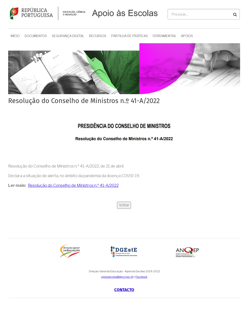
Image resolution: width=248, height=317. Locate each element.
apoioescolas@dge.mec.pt (117, 276)
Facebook (141, 276)
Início (15, 36)
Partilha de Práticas (129, 36)
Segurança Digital (68, 36)
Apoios (187, 36)
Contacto (124, 289)
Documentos (36, 36)
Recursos (97, 36)
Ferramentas (164, 36)
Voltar (124, 205)
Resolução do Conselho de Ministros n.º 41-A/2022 (73, 185)
